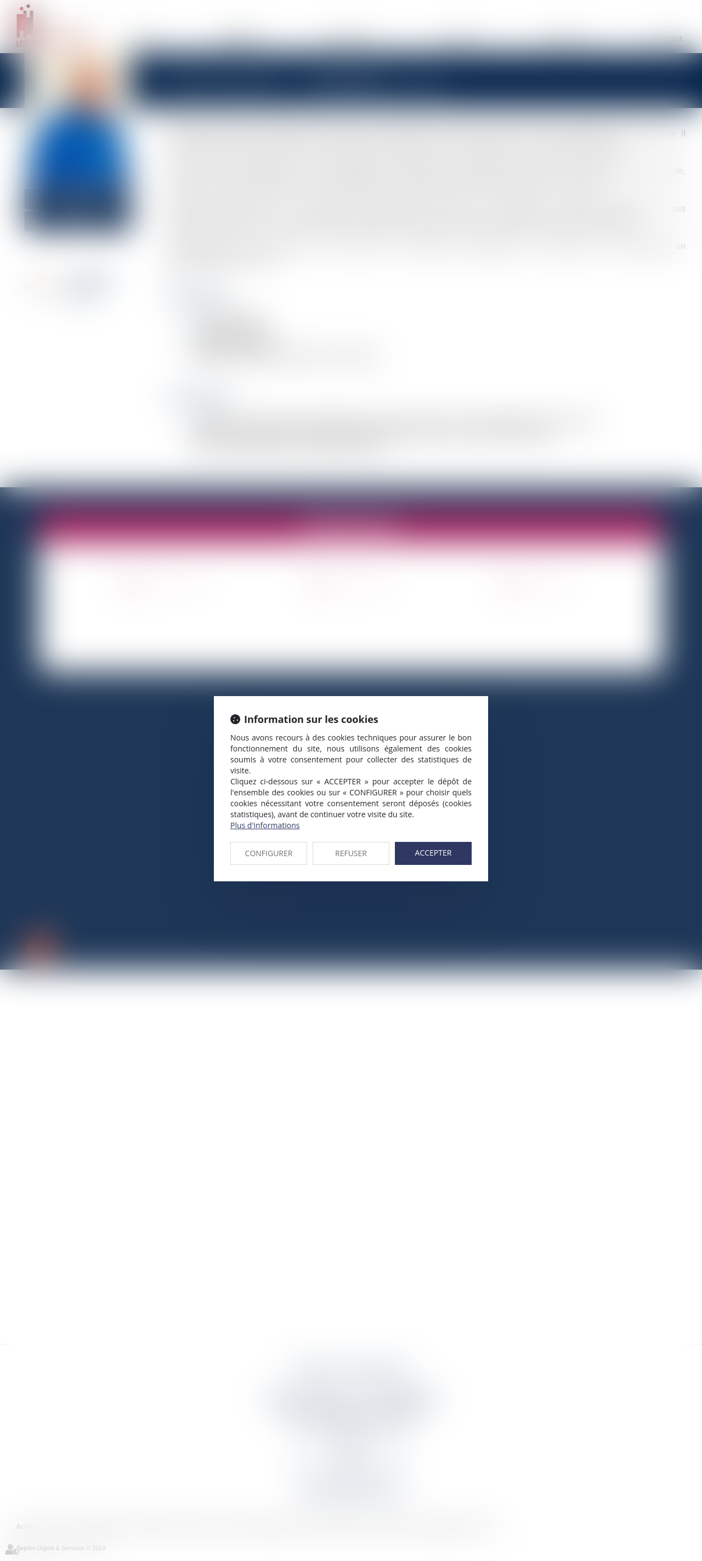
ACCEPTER (433, 852)
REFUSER (351, 853)
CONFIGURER (269, 853)
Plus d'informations (264, 825)
